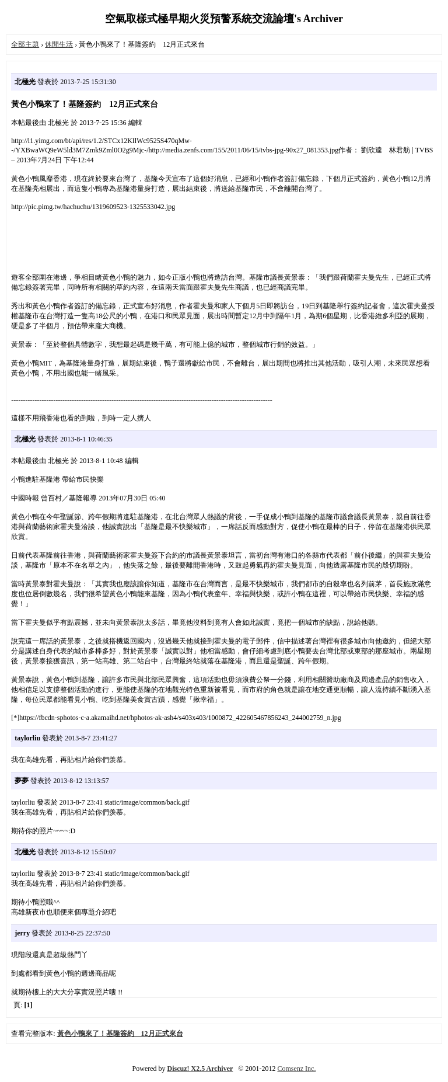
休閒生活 (59, 44)
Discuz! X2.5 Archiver (200, 1068)
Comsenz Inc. (296, 1068)
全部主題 (25, 44)
